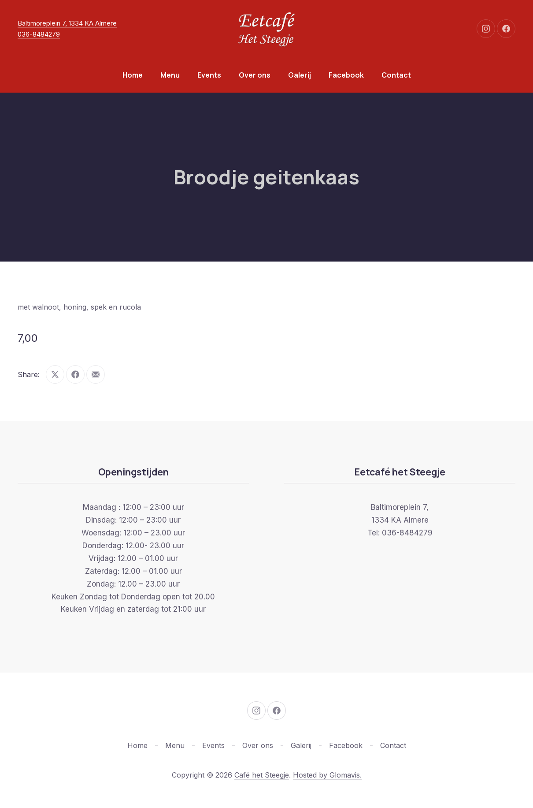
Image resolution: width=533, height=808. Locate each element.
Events (209, 75)
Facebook (346, 75)
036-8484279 (39, 34)
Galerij (299, 75)
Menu (170, 75)
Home (132, 75)
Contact (396, 75)
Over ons (254, 75)
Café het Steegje (261, 775)
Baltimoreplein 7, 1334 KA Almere (67, 23)
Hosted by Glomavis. (327, 775)
